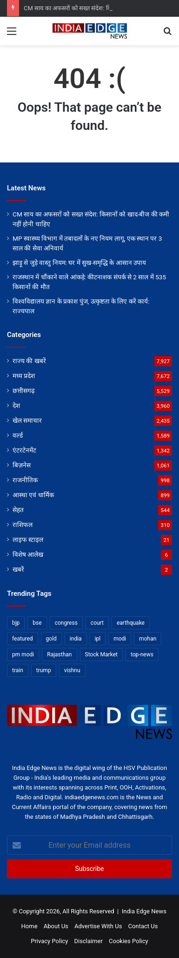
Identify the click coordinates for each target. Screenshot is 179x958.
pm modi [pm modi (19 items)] (23, 654)
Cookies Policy (128, 941)
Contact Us (143, 926)
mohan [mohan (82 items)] (147, 638)
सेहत (18, 509)
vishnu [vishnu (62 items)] (72, 670)
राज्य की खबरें (29, 360)
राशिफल (23, 524)
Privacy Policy (49, 941)
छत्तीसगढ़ (24, 390)
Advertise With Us (98, 926)
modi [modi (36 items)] (119, 638)
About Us (56, 926)
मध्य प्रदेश (24, 375)
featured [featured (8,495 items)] (22, 638)
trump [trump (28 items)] (43, 670)
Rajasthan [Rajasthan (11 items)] (59, 654)
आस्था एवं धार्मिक (33, 495)
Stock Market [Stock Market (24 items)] (101, 654)
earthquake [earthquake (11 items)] (131, 623)
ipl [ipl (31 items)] (98, 638)
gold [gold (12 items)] (51, 638)
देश (16, 405)
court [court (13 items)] (97, 623)
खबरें (18, 569)
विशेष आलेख (28, 554)
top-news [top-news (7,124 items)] (142, 654)
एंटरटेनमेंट (24, 450)
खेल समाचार (27, 420)
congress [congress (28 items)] (66, 623)
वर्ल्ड (18, 435)
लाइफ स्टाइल (28, 539)
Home (29, 926)
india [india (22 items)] (76, 638)
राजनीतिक (25, 480)
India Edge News (144, 911)
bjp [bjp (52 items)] (16, 623)
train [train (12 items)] (17, 670)
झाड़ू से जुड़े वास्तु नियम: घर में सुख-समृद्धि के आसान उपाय (79, 262)
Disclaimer (88, 941)
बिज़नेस (22, 465)
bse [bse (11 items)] (37, 623)
